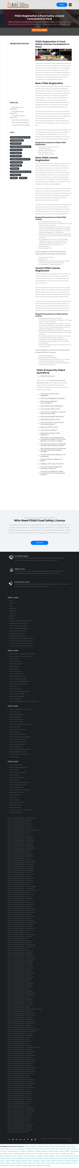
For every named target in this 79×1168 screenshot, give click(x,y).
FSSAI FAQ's (23, 178)
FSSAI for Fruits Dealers (15, 747)
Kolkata (47, 1146)
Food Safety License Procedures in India (20, 171)
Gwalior (67, 1151)
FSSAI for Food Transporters (17, 802)
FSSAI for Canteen (14, 800)
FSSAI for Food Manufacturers (17, 734)
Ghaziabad (30, 1151)
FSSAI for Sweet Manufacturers (18, 742)
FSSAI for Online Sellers (16, 722)
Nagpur (22, 1149)
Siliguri (52, 1163)
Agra (53, 1149)
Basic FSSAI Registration (16, 140)
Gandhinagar (52, 1158)
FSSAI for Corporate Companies (18, 739)
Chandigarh (37, 1151)
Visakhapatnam (30, 1149)
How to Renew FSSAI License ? (50, 409)
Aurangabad (39, 1156)
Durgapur (40, 1158)
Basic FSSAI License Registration (16, 108)
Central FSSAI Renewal (16, 162)
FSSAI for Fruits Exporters (16, 787)
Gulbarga (70, 1158)
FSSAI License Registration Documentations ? (48, 402)
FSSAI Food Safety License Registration (20, 621)
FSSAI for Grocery (14, 780)
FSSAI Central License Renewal (18, 631)
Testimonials (12, 611)
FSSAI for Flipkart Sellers (16, 719)
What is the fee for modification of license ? (51, 460)
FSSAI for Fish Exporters (16, 674)
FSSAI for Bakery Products (16, 792)
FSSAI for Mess (13, 797)
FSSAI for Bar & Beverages (16, 696)
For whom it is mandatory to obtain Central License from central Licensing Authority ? (52, 473)
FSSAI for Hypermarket (15, 805)
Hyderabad (40, 1146)
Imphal (13, 1161)
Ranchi (10, 1153)
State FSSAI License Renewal (19, 122)
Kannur (54, 1161)
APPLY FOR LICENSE (39, 30)
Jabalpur (29, 1153)
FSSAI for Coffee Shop (15, 699)
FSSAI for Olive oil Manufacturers (18, 684)
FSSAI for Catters (14, 770)
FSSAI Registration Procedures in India (20, 137)
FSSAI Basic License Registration (18, 623)
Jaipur (73, 1146)
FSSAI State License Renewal (17, 636)
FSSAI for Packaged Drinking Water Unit (20, 724)
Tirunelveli (11, 1165)
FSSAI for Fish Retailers (15, 671)
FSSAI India (13, 178)
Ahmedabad (63, 1146)
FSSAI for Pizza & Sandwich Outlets (19, 691)
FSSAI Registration (15, 174)
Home (37, 12)
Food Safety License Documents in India (20, 146)
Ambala (14, 1156)
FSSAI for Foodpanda (15, 717)
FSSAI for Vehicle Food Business (18, 767)
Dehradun (27, 1158)
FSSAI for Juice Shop (14, 727)
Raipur (56, 1151)
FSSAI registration (58, 385)
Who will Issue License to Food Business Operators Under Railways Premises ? (53, 444)
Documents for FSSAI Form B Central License (21, 646)
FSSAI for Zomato (14, 666)
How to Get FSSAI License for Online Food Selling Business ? (52, 423)
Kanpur (8, 1149)
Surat (69, 1146)
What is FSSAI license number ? (50, 419)
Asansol (34, 1153)
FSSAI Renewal (14, 168)
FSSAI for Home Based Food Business (19, 790)
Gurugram (40, 1153)
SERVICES (14, 103)
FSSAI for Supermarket (15, 664)
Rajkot (68, 1149)
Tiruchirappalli (74, 1151)
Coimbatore (3, 1151)
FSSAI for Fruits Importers (16, 765)
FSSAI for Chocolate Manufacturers (19, 782)
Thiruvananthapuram (13, 1151)
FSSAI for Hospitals (14, 732)
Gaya (58, 1158)
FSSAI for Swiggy (14, 669)
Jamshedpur (4, 1153)
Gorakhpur (64, 1158)
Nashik (57, 1149)
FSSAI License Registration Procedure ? (52, 398)
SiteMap (11, 618)
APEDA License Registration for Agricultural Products (24, 701)
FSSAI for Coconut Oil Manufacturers (19, 681)
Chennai (52, 1146)
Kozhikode (74, 1161)
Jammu (30, 1161)
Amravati (19, 1156)
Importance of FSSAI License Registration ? (49, 394)
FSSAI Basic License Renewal (17, 633)
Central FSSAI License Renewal (20, 125)
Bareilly (46, 1156)
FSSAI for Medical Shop (15, 812)
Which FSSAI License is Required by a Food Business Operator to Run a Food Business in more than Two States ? (52, 439)
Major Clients (13, 608)
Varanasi (48, 1149)
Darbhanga (20, 1158)
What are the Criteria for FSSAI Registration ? (50, 434)
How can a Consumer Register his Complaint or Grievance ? (51, 467)
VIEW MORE (39, 542)
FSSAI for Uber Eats (14, 712)
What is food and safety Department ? (52, 416)
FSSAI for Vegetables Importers (18, 752)
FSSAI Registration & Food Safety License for (21, 638)
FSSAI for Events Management (17, 772)
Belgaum (52, 1156)
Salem (48, 1163)
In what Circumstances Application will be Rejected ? (52, 455)
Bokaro (9, 1158)
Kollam (68, 1161)
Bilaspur (3, 1158)
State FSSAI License (15, 143)
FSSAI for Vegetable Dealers (17, 744)
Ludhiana (44, 1151)
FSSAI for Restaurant (15, 661)
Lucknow (2, 1149)
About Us (11, 603)
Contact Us (12, 613)
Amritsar (56, 1153)
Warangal (73, 1149)
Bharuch (58, 1156)
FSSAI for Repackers (15, 807)
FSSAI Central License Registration (18, 628)
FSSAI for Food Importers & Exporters (19, 737)
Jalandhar (22, 1153)
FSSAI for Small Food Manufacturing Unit (20, 709)
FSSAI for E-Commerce (15, 689)
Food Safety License (16, 165)
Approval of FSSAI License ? (49, 427)
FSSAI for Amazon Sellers (16, 714)
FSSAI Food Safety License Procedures (20, 656)
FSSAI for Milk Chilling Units (16, 777)
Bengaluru (33, 1146)
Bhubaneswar (74, 1156)
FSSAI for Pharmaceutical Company (19, 754)
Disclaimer (12, 616)
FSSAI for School (13, 686)
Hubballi (7, 1161)
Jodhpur (62, 1151)
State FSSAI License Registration (17, 112)
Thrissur (74, 1163)
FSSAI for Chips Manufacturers (18, 679)
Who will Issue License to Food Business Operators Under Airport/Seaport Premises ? (53, 450)
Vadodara (50, 1151)
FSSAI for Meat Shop (15, 795)
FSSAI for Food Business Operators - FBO (20, 810)
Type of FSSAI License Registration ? (51, 406)
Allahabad (8, 1156)
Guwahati (62, 1149)
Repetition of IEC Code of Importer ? (52, 464)
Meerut (37, 1149)
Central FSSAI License (16, 149)
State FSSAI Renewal (16, 156)
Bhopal (42, 1149)
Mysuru (47, 1153)
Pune (57, 1146)
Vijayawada (31, 1165)
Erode (45, 1158)
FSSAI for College (14, 775)
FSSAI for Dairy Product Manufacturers (20, 749)
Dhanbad (33, 1158)
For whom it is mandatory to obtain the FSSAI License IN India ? (53, 412)
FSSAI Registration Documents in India (20, 159)
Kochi (51, 1153)
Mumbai (27, 1146)
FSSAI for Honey (13, 757)
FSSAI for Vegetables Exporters (18, 785)
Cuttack (14, 1158)
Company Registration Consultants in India (50, 584)
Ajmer (72, 1153)
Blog (10, 606)
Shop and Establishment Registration (53, 242)
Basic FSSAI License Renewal (19, 120)
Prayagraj (16, 1153)
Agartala (63, 1153)
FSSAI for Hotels (13, 659)
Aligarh (2, 1156)
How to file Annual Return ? (49, 430)
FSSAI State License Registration (18, 626)
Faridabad (23, 1151)
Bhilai (63, 1156)
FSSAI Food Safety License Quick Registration (22, 654)
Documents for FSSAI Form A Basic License (21, 641)
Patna (17, 1149)
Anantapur (32, 1156)
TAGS (12, 132)
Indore (13, 1149)
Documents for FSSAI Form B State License (21, 643)
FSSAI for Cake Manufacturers (17, 729)
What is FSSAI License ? (47, 376)
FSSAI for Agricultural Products (17, 676)
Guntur (76, 1158)
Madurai (14, 1163)
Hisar (2, 1161)
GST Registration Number (56, 230)
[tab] (20, 102)
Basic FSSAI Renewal (16, 153)
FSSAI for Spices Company (16, 694)
